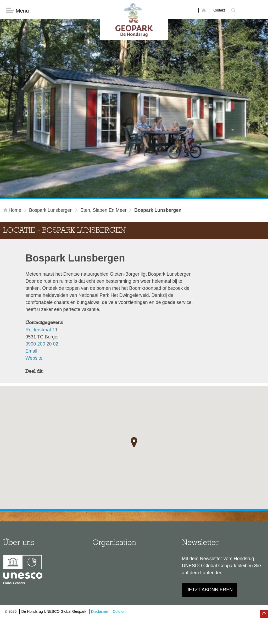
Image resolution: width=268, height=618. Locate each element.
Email (31, 351)
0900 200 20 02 (41, 344)
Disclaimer (99, 611)
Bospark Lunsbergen (50, 210)
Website (33, 358)
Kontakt (219, 10)
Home (13, 210)
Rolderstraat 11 (41, 329)
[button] (134, 442)
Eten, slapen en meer (103, 210)
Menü (17, 11)
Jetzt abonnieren (210, 589)
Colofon (119, 611)
